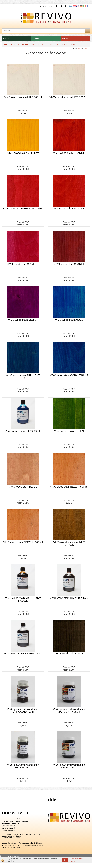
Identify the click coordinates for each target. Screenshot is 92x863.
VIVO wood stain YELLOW (23, 152)
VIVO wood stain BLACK (69, 653)
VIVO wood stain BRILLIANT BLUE (23, 377)
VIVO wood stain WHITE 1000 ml (69, 97)
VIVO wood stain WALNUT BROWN (69, 543)
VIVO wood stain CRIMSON (23, 264)
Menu (36, 38)
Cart (65, 38)
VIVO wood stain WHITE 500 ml (23, 97)
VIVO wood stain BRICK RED (69, 208)
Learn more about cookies (76, 860)
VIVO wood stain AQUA (69, 319)
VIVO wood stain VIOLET (23, 319)
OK (64, 860)
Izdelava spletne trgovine (11, 856)
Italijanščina (84, 6)
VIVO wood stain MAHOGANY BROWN (23, 599)
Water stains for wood (66, 45)
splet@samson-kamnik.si (11, 848)
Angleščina (77, 6)
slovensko (70, 6)
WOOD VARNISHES (19, 45)
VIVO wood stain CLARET (69, 264)
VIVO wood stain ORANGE (69, 152)
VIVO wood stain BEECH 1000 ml (23, 542)
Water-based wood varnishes (43, 45)
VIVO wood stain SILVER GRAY (23, 653)
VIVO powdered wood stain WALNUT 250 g (69, 766)
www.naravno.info (9, 828)
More (6, 38)
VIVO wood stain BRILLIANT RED (23, 208)
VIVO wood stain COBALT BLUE (69, 375)
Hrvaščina (74, 6)
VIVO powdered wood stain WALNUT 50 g (23, 766)
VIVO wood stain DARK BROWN (69, 598)
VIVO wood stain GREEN (69, 431)
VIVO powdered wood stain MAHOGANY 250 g (69, 710)
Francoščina (88, 6)
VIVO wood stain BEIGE (23, 486)
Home (6, 45)
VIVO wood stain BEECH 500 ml (69, 486)
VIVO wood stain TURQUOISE (23, 431)
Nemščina (81, 6)
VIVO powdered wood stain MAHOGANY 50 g (23, 710)
